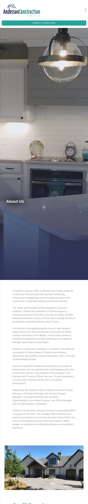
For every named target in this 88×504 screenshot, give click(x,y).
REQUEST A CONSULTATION (44, 23)
